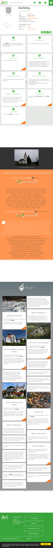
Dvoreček (43, 191)
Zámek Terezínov (38, 242)
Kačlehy (24, 8)
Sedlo (42, 206)
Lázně (46, 229)
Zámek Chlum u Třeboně (34, 257)
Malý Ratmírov (34, 202)
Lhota (7, 202)
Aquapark (23, 222)
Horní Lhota (10, 193)
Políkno (16, 206)
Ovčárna (10, 206)
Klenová (19, 200)
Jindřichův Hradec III (13, 198)
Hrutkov (19, 195)
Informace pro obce (34, 528)
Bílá (19, 189)
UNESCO (30, 222)
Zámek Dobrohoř (39, 253)
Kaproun (13, 200)
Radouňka (29, 206)
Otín (44, 204)
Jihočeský (29, 13)
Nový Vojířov (33, 204)
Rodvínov (37, 206)
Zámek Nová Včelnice (33, 250)
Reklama (33, 523)
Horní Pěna (18, 193)
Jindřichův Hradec (31, 16)
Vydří (38, 208)
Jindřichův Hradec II (38, 196)
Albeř (8, 189)
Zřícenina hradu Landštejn (18, 251)
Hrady (47, 226)
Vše (3, 222)
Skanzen (48, 222)
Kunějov (31, 200)
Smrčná (21, 208)
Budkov (29, 189)
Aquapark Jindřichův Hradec (14, 238)
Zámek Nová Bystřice (15, 244)
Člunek (44, 189)
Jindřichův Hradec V (40, 198)
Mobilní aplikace (34, 533)
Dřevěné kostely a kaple (23, 229)
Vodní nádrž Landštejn (35, 251)
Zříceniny (13, 229)
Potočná (22, 206)
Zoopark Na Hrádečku (19, 237)
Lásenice (43, 200)
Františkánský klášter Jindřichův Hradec (20, 242)
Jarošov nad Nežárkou (34, 195)
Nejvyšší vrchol (5, 233)
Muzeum (28, 233)
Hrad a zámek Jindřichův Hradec (17, 240)
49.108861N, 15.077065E (32, 18)
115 (28, 26)
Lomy (12, 202)
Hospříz (43, 193)
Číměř (39, 189)
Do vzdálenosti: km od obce (21, 178)
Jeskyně (40, 229)
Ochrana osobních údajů (9, 538)
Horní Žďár (36, 193)
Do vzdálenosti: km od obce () (19, 211)
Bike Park (14, 233)
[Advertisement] (26, 137)
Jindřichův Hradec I (25, 196)
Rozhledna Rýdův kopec (33, 246)
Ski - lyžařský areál (39, 222)
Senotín (15, 208)
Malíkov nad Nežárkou (22, 202)
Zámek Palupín (37, 248)
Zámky (6, 229)
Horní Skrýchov (27, 193)
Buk (34, 189)
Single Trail (21, 233)
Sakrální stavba (47, 233)
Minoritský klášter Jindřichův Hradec (35, 238)
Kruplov (25, 200)
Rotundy (34, 229)
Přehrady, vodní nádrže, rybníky (11, 226)
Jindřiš (8, 200)
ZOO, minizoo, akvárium (12, 222)
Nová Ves (26, 204)
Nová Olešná (18, 204)
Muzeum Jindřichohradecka (36, 240)
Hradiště (13, 195)
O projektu (34, 518)
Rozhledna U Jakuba (19, 250)
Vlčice (34, 208)
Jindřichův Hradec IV (26, 198)
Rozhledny (41, 226)
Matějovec (43, 202)
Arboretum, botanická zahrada (28, 226)
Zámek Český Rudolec (18, 257)
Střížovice (28, 208)
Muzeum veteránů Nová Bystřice (33, 244)
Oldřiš (40, 204)
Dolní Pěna (18, 191)
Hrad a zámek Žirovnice (25, 253)
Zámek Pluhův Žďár (34, 255)
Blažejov (23, 189)
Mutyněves (9, 204)
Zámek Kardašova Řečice (19, 255)
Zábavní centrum (37, 233)
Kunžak (37, 200)
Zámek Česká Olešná (18, 246)
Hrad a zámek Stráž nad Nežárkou (20, 248)
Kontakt (28, 538)
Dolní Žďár (36, 191)
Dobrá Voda (9, 191)
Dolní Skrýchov (27, 191)
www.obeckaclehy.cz (32, 29)
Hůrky (25, 195)
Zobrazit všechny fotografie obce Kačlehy (26, 167)
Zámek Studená (12, 253)
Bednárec (14, 189)
